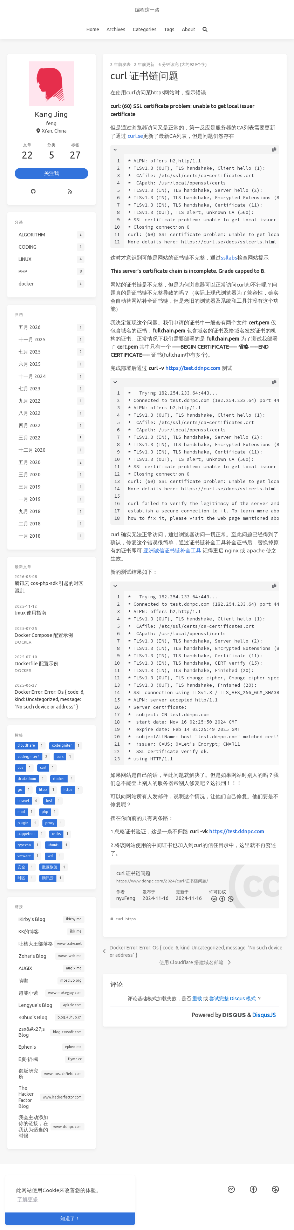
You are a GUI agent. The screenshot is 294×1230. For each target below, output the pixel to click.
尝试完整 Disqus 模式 (232, 998)
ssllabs (229, 258)
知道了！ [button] (70, 1218)
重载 (197, 998)
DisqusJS (264, 1015)
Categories (145, 29)
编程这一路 (147, 10)
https (130, 918)
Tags (169, 29)
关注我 (51, 173)
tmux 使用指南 (31, 610)
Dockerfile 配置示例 (37, 658)
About (188, 29)
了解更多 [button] (27, 1199)
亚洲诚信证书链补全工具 (172, 550)
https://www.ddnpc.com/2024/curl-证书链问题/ (162, 881)
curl (119, 918)
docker (24, 638)
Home (93, 29)
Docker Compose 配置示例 (43, 631)
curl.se (135, 136)
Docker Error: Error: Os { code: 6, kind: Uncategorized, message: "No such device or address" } (49, 692)
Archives (116, 29)
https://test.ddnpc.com (192, 368)
